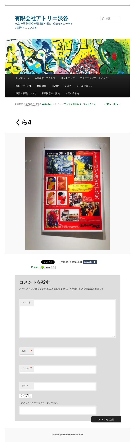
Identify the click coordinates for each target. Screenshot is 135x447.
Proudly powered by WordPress (67, 434)
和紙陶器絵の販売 (51, 93)
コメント (26, 302)
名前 (27, 351)
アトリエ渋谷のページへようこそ (80, 104)
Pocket (35, 267)
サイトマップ (68, 78)
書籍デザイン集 (24, 86)
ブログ (67, 86)
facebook (41, 86)
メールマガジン (85, 86)
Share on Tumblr (90, 262)
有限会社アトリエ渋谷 (41, 18)
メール (27, 368)
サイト (25, 385)
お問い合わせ (72, 93)
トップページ (22, 78)
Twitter (55, 86)
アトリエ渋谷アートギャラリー (96, 78)
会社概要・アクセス (45, 78)
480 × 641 (47, 104)
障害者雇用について (26, 93)
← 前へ (107, 104)
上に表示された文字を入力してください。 (39, 403)
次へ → (116, 104)
